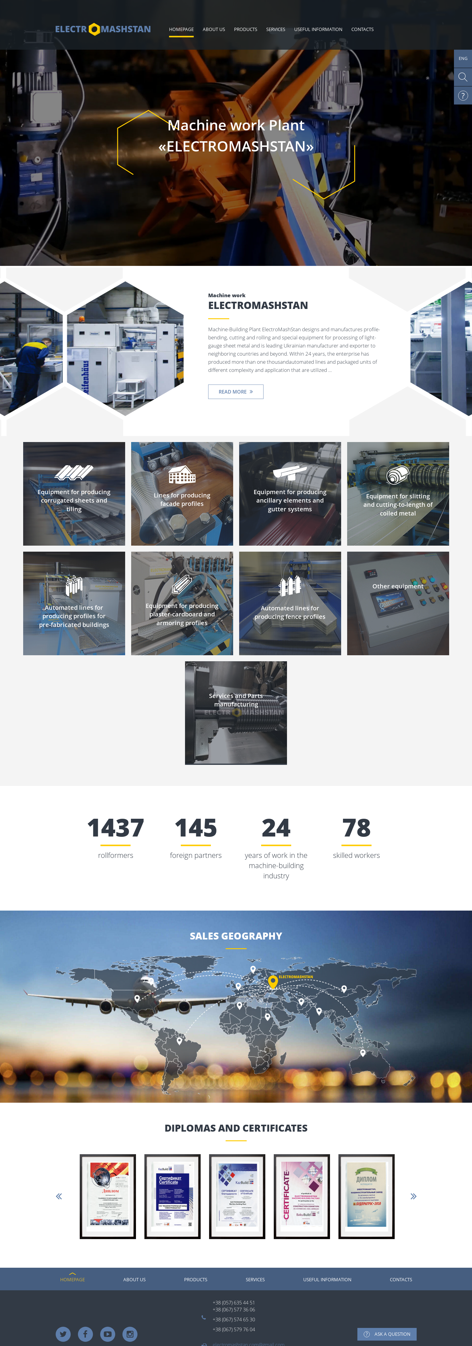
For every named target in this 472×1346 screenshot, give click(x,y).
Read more (233, 391)
